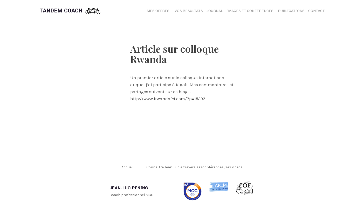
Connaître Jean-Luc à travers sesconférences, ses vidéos (194, 167)
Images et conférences (250, 11)
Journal (215, 11)
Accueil (127, 167)
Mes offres (158, 11)
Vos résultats (189, 11)
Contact (316, 11)
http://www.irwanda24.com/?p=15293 (167, 98)
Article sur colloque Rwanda (174, 54)
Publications (291, 11)
